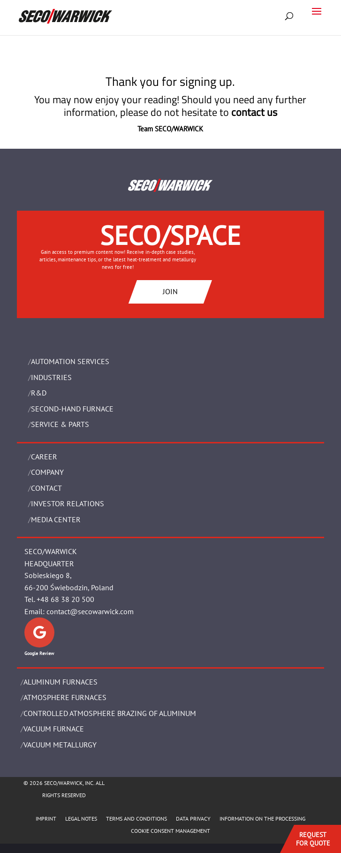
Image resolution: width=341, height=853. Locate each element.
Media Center (56, 519)
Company (47, 472)
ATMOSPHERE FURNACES (64, 697)
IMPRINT (46, 818)
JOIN (170, 291)
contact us (254, 112)
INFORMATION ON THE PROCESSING (262, 818)
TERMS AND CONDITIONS (136, 818)
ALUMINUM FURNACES (60, 681)
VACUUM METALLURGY (60, 744)
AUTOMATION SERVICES (70, 361)
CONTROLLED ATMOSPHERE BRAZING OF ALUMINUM (109, 713)
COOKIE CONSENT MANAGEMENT (170, 830)
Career (44, 456)
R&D (38, 392)
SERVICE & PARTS (60, 424)
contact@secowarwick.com (90, 611)
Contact (46, 488)
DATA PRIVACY (193, 818)
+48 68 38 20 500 (65, 599)
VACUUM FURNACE (53, 728)
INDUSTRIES (51, 377)
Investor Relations (67, 503)
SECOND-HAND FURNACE (72, 408)
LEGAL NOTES (81, 818)
